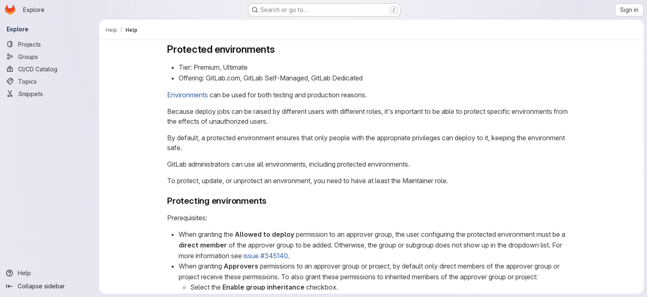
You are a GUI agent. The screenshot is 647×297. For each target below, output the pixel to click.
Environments (187, 95)
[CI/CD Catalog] (49, 69)
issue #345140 (265, 256)
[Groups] (49, 56)
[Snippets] (49, 93)
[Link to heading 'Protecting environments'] (271, 201)
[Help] (49, 273)
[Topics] (49, 81)
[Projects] (49, 44)
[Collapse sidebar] (49, 286)
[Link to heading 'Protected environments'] (280, 49)
